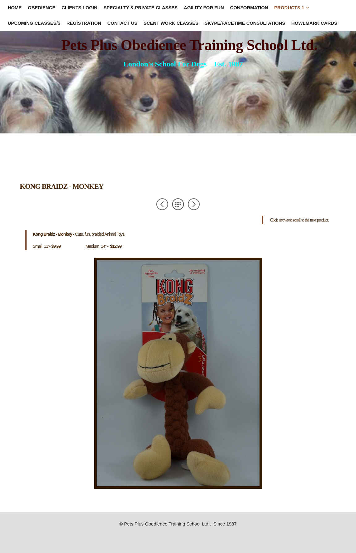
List (178, 204)
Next (194, 204)
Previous (162, 204)
